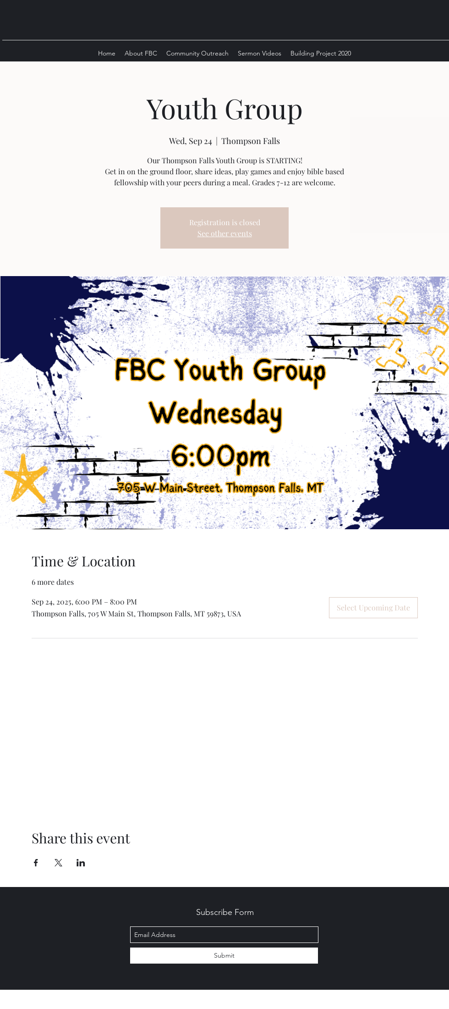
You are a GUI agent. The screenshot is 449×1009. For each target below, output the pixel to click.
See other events (224, 233)
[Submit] (224, 956)
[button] (141, 53)
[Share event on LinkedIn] (81, 862)
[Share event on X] (58, 862)
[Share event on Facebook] (36, 862)
